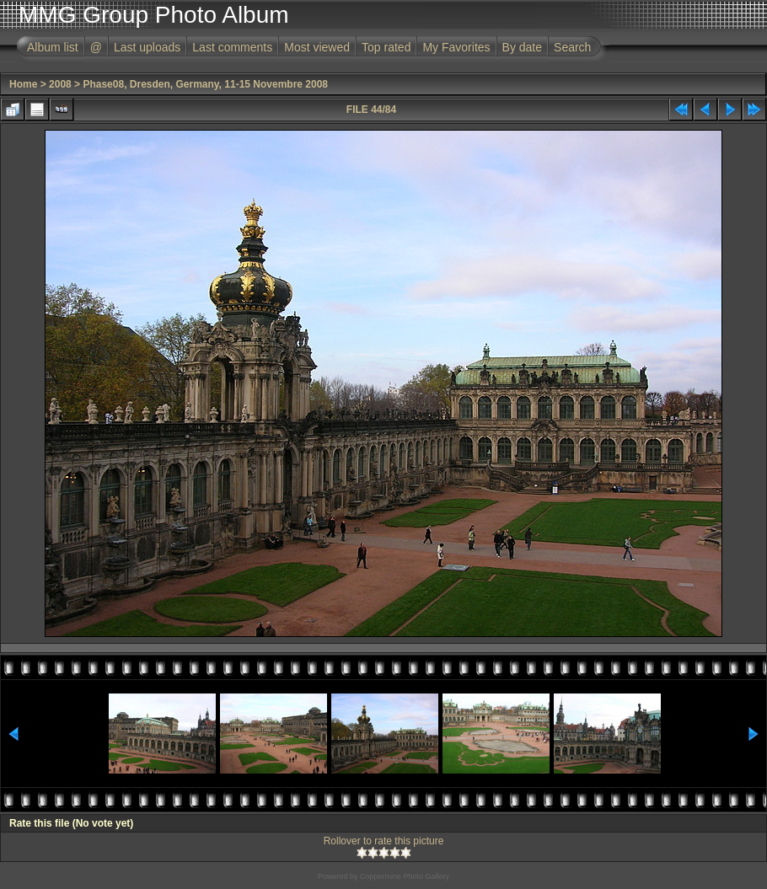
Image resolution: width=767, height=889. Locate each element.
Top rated (386, 47)
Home (23, 84)
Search (572, 47)
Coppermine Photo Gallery (404, 876)
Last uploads (147, 47)
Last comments (232, 47)
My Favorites (456, 47)
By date (522, 47)
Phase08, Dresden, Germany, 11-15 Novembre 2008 (205, 84)
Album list (52, 47)
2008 (60, 84)
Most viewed (317, 47)
